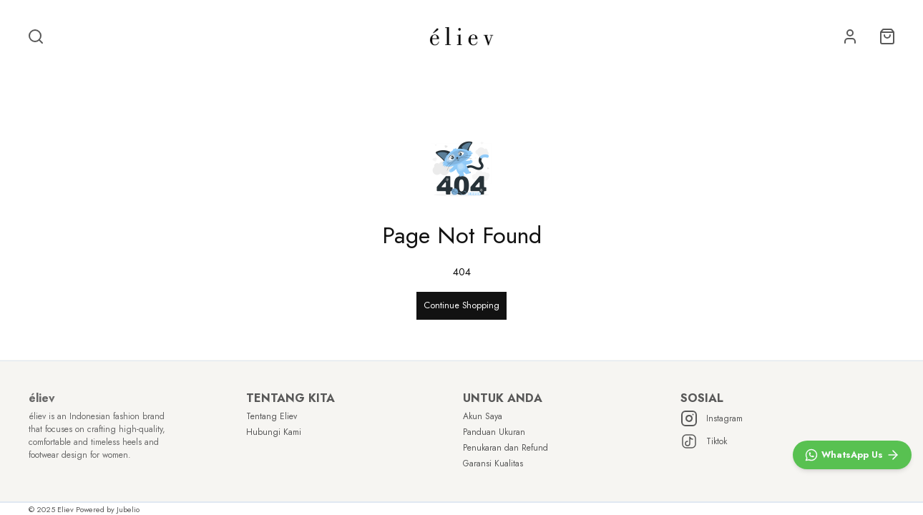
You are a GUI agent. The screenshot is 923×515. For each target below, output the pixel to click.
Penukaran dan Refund (505, 447)
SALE (182, 75)
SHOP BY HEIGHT (478, 75)
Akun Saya (482, 416)
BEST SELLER (264, 75)
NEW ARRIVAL (361, 75)
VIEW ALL (736, 75)
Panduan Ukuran (494, 432)
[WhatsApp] (852, 455)
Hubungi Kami (273, 432)
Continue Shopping (461, 299)
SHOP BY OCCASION (621, 75)
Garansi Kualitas (493, 463)
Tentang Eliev (271, 416)
